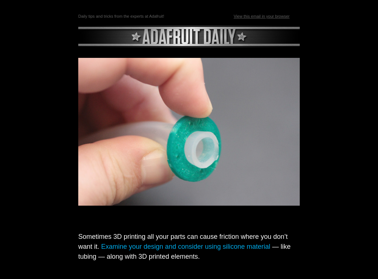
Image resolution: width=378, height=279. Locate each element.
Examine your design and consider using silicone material (185, 246)
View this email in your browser (261, 16)
